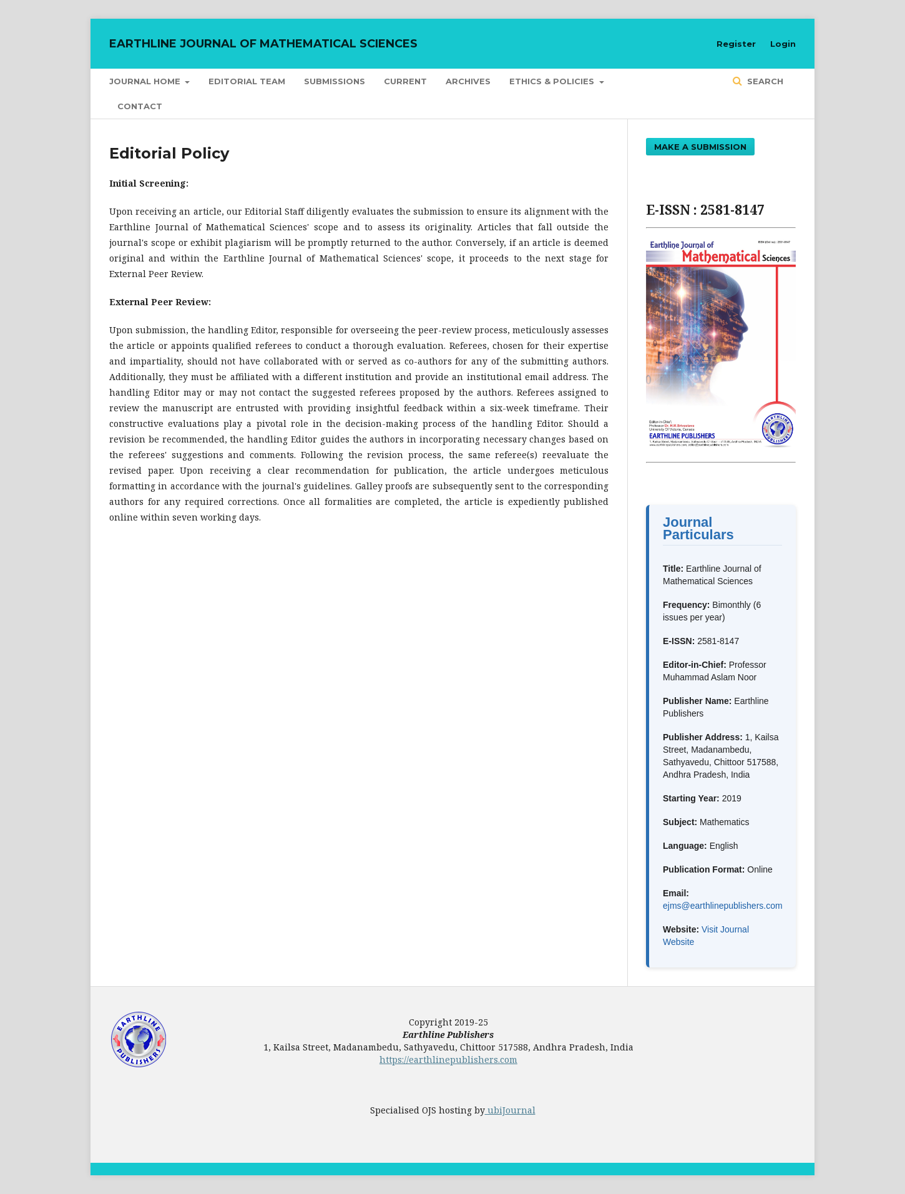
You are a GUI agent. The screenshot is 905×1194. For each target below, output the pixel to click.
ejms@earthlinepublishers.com (723, 906)
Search (764, 81)
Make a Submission (700, 147)
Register (736, 44)
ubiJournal (510, 1110)
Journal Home (146, 81)
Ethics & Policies (553, 81)
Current (405, 81)
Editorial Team (246, 81)
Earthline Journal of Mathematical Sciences (263, 44)
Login (783, 44)
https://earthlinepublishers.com (448, 1059)
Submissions (334, 81)
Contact (139, 106)
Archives (468, 81)
